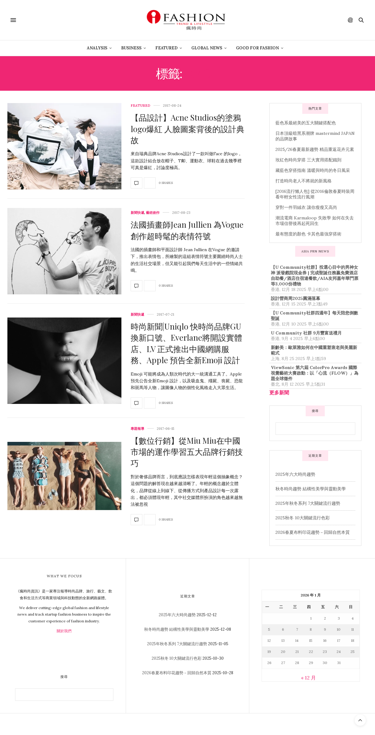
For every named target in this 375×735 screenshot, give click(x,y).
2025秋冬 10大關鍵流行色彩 (302, 518)
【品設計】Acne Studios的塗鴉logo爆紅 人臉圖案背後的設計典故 (187, 128)
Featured (166, 48)
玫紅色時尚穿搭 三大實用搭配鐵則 (308, 160)
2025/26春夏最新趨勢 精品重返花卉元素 (314, 149)
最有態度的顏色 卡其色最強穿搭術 (308, 234)
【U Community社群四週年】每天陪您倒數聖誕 (314, 315)
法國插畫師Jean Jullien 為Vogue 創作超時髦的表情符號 (187, 230)
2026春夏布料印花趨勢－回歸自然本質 (312, 532)
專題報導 (137, 428)
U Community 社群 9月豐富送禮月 (306, 333)
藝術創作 (153, 212)
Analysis (97, 48)
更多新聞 (279, 392)
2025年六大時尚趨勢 (295, 474)
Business (131, 48)
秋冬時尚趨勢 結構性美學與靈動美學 (310, 489)
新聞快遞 (137, 212)
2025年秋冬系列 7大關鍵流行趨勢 (307, 503)
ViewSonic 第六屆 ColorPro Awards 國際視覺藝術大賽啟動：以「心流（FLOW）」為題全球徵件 (314, 373)
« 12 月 (308, 678)
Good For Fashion (257, 48)
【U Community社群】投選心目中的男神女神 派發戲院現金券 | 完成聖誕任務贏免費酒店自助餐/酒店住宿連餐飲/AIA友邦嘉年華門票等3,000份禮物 (314, 275)
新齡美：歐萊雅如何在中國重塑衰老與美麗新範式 (314, 350)
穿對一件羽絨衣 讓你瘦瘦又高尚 (306, 207)
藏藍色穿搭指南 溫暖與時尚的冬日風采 (312, 170)
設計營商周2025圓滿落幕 (295, 298)
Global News (206, 48)
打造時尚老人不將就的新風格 (303, 181)
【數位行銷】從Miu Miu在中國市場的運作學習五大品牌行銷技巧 (187, 451)
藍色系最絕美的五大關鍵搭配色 (305, 123)
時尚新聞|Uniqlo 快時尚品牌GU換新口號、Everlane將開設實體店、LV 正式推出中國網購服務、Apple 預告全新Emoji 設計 (186, 343)
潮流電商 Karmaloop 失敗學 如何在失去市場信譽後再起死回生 (314, 220)
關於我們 (64, 631)
